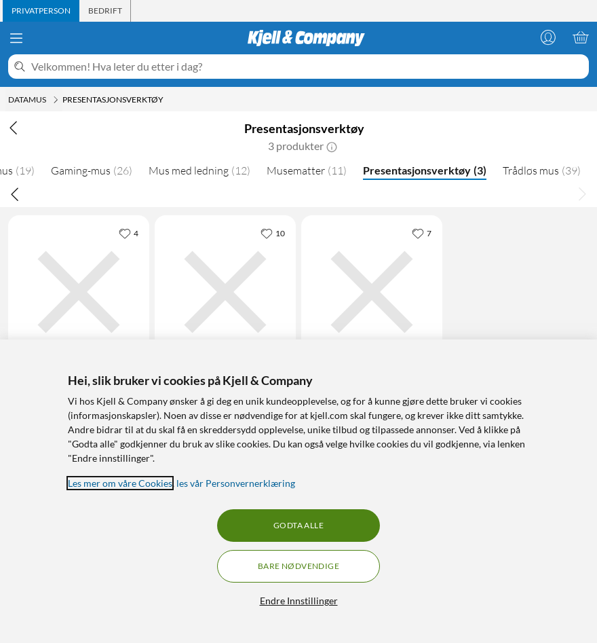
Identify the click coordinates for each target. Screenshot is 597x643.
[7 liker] (421, 233)
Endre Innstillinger (299, 600)
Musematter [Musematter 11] (307, 170)
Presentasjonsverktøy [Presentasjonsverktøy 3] (424, 170)
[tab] (41, 11)
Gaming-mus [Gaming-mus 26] (91, 170)
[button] (332, 146)
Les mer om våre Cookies (120, 483)
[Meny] (16, 38)
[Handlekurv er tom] (580, 37)
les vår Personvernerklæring (235, 483)
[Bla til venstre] (15, 193)
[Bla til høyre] (582, 193)
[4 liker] (128, 233)
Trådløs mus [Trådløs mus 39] (542, 170)
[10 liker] (273, 233)
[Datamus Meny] (55, 99)
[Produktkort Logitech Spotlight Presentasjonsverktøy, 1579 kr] (225, 292)
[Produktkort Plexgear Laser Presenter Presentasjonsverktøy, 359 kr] (371, 292)
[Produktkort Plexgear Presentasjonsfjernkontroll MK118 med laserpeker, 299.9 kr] (78, 292)
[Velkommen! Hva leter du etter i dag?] (307, 66)
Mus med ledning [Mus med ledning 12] (199, 170)
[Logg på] (548, 37)
